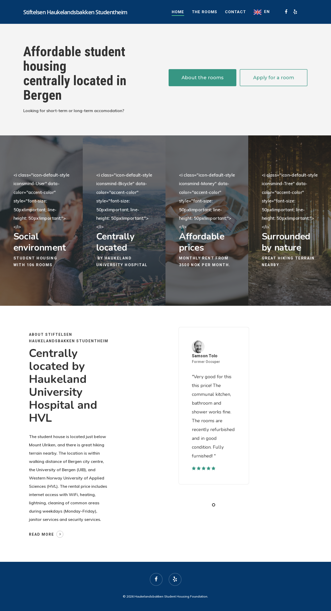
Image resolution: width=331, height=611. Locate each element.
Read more (41, 534)
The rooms (204, 12)
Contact (235, 12)
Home (178, 12)
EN (267, 11)
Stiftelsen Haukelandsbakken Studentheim (75, 12)
